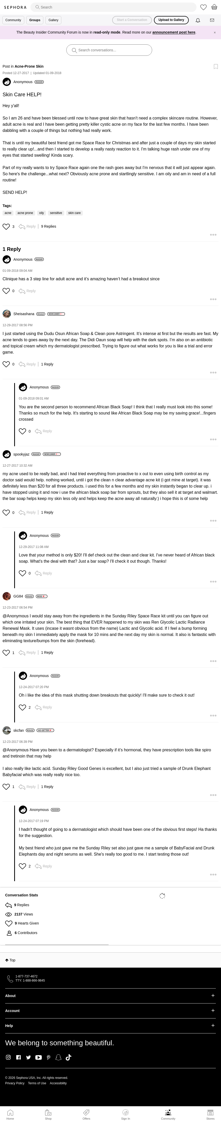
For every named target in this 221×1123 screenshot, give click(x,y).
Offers (86, 1118)
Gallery (53, 20)
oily (41, 213)
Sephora (15, 7)
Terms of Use (37, 1083)
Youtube (38, 1058)
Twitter (28, 1057)
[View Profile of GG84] (23, 596)
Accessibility (58, 1083)
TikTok (68, 1057)
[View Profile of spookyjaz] (27, 454)
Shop (48, 1118)
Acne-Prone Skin (29, 66)
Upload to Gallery (171, 20)
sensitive (56, 213)
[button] (7, 227)
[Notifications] (198, 20)
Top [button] (12, 960)
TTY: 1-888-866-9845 (30, 980)
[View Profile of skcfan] (24, 730)
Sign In (125, 1114)
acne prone (25, 213)
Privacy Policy (14, 1083)
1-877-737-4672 (26, 976)
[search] (113, 7)
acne (8, 213)
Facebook (18, 1057)
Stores (210, 1118)
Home (10, 1118)
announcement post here (173, 32)
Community (168, 1118)
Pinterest (48, 1057)
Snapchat (58, 1057)
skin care (74, 213)
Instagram (8, 1057)
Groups (34, 20)
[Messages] (212, 20)
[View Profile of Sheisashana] (29, 314)
